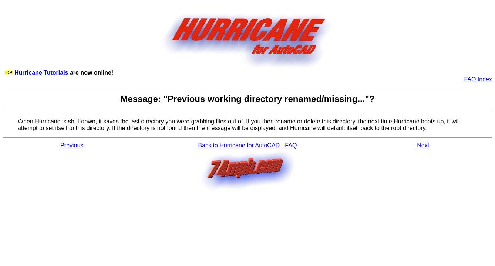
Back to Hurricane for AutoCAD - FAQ (247, 145)
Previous (71, 145)
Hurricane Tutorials (41, 72)
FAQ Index (478, 79)
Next (423, 145)
